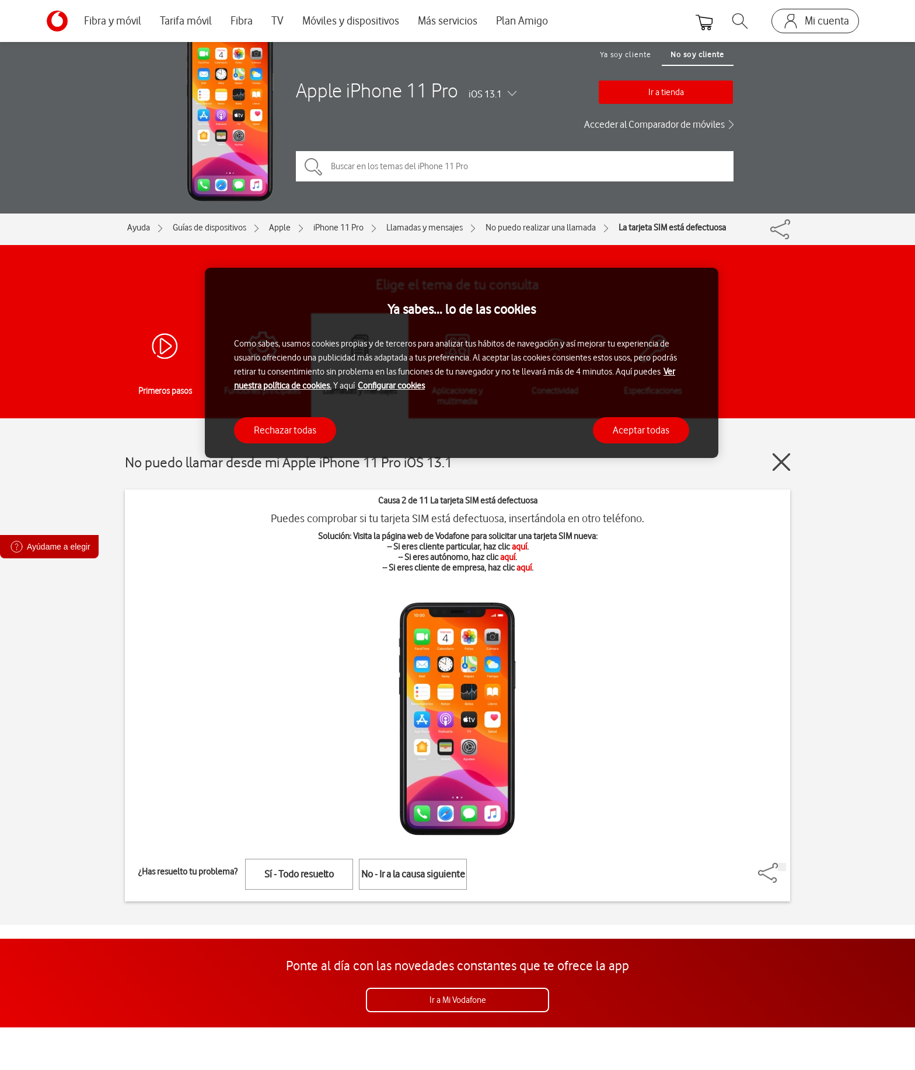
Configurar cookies (391, 385)
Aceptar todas (641, 430)
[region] (461, 363)
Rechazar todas (285, 430)
